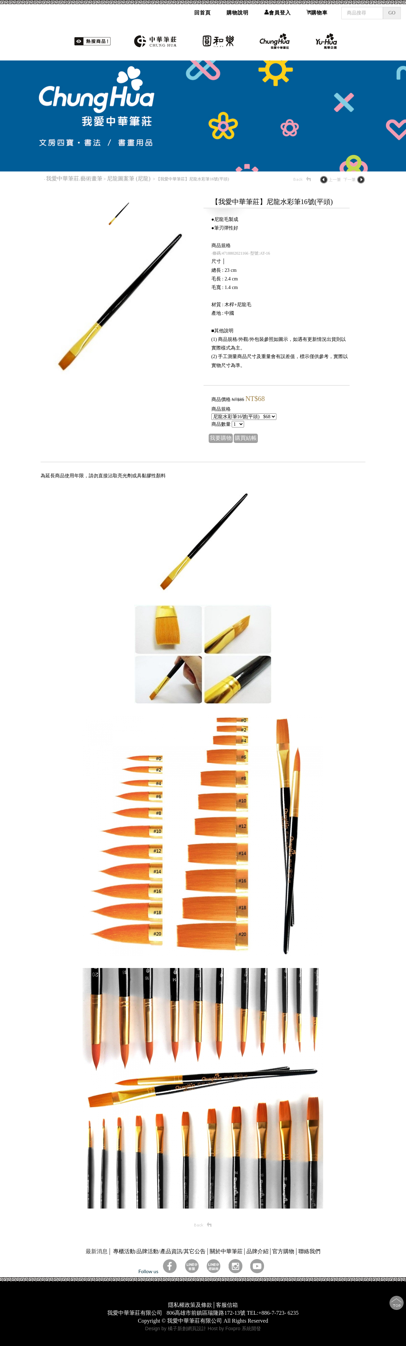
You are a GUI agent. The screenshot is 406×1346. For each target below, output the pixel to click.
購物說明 (238, 10)
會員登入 (277, 10)
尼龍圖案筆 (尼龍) (129, 178)
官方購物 (283, 1251)
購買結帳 (246, 438)
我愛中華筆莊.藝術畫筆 (74, 178)
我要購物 (221, 438)
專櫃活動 (124, 1251)
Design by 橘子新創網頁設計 (176, 1328)
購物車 (317, 10)
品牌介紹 (257, 1251)
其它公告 (195, 1251)
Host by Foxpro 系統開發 (234, 1328)
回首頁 (202, 10)
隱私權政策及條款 (190, 1305)
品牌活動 (147, 1251)
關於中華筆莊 (226, 1251)
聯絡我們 (309, 1251)
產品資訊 (171, 1251)
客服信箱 (227, 1305)
